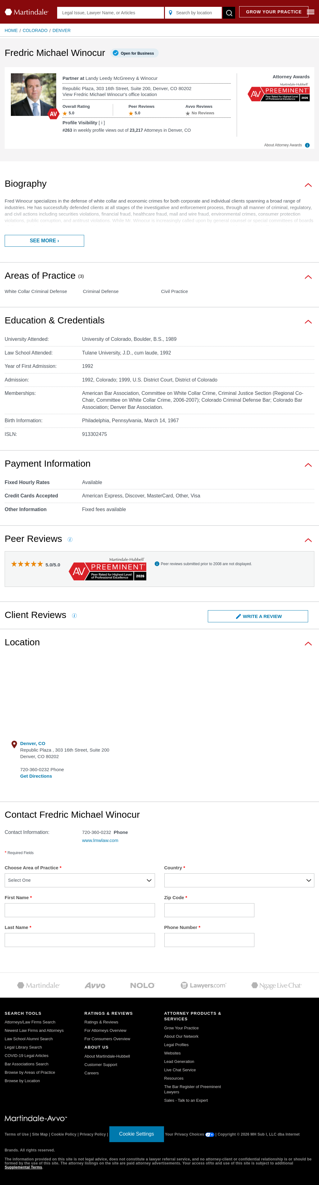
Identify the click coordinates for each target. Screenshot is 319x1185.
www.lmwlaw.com (100, 840)
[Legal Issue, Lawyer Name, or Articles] (110, 13)
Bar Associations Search (26, 1064)
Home (11, 30)
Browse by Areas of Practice (30, 1072)
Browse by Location (22, 1080)
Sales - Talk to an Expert (186, 1100)
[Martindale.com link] (36, 1118)
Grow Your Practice (181, 1028)
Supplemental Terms (23, 1167)
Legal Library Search (23, 1047)
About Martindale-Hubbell (107, 1056)
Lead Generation (179, 1061)
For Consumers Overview (107, 1038)
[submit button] (229, 13)
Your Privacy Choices (189, 1134)
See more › (44, 240)
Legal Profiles (176, 1044)
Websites (172, 1053)
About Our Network (181, 1036)
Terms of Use (17, 1134)
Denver (61, 30)
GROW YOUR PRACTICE (274, 11)
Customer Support (100, 1064)
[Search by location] (193, 13)
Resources (174, 1078)
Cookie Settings (136, 1134)
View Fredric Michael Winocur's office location (109, 94)
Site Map (40, 1134)
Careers (91, 1073)
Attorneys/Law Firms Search (30, 1022)
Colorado (35, 30)
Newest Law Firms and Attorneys (34, 1030)
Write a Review (259, 616)
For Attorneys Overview (105, 1030)
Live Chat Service (180, 1070)
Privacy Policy (93, 1134)
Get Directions (36, 776)
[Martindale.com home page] (26, 12)
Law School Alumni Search (29, 1038)
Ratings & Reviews (101, 1022)
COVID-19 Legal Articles (26, 1055)
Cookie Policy (63, 1134)
